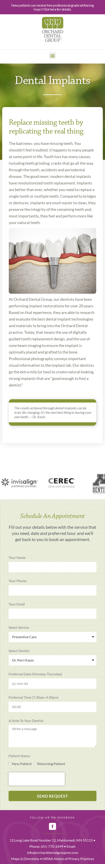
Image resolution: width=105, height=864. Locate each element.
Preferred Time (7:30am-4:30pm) (33, 697)
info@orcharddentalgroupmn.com (52, 852)
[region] (52, 483)
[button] (52, 55)
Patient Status (19, 756)
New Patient (22, 764)
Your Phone (17, 581)
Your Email (17, 604)
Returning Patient (51, 764)
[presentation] (37, 779)
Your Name (17, 557)
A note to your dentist (26, 720)
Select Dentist (19, 651)
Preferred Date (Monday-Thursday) (35, 674)
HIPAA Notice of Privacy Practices (68, 859)
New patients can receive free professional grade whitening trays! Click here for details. (52, 7)
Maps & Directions (25, 859)
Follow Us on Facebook (52, 817)
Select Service (19, 627)
